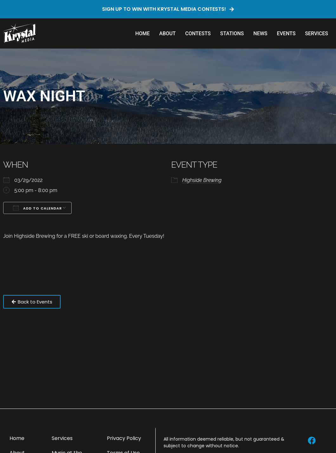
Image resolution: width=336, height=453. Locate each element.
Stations (232, 33)
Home (142, 33)
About (167, 33)
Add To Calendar (37, 208)
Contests (197, 33)
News (260, 33)
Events (286, 33)
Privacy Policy (124, 438)
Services (316, 33)
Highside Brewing (202, 180)
